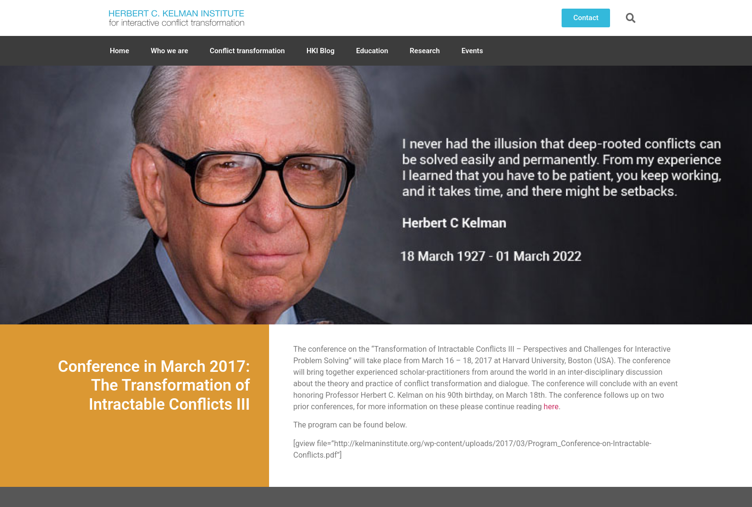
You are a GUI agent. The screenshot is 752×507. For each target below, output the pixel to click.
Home (119, 50)
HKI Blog (320, 50)
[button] (586, 18)
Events (472, 50)
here (551, 406)
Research (425, 50)
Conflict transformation (247, 50)
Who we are (169, 50)
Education (372, 50)
